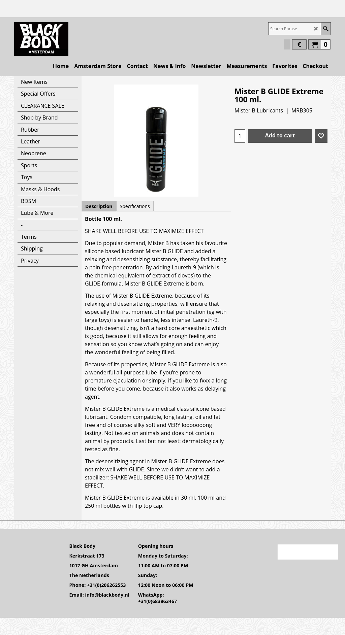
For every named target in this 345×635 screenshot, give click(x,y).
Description (99, 206)
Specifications (135, 206)
